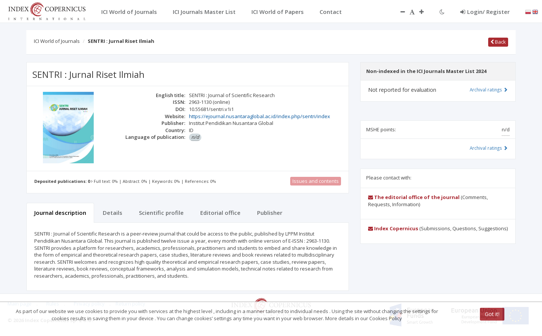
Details (112, 212)
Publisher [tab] (269, 212)
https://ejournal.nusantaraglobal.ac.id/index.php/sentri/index (259, 116)
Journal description (60, 212)
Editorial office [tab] (220, 212)
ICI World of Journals (57, 41)
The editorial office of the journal (414, 197)
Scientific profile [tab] (161, 212)
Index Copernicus (393, 228)
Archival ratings (489, 90)
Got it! (492, 314)
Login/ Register (485, 11)
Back (498, 41)
